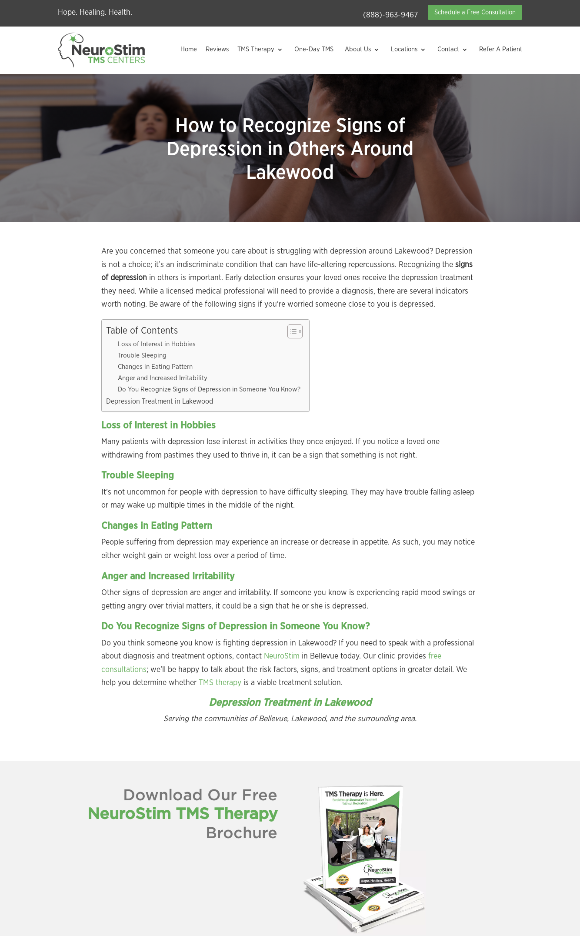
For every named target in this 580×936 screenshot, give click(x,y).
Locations (404, 49)
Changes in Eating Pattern (155, 367)
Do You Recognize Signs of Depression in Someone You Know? (209, 389)
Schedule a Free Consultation (475, 12)
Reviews (217, 49)
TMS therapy (220, 683)
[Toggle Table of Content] (290, 331)
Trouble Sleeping (142, 355)
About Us (358, 49)
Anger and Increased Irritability (162, 378)
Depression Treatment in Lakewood (159, 401)
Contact (448, 49)
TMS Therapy (255, 49)
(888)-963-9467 (390, 15)
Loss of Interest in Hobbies (157, 344)
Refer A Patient (500, 49)
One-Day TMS (313, 49)
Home (188, 49)
